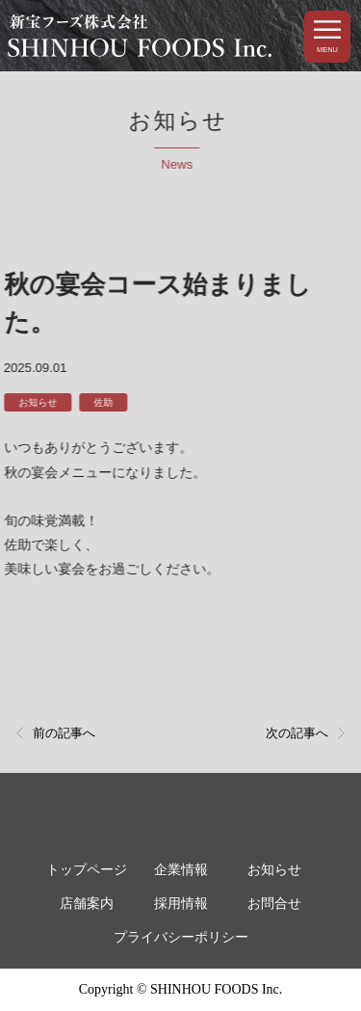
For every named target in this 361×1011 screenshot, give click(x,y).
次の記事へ (297, 733)
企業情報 (181, 870)
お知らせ (35, 402)
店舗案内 (87, 903)
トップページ (86, 870)
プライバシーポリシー (181, 937)
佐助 (102, 402)
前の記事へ (64, 733)
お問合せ (274, 903)
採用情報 (181, 903)
